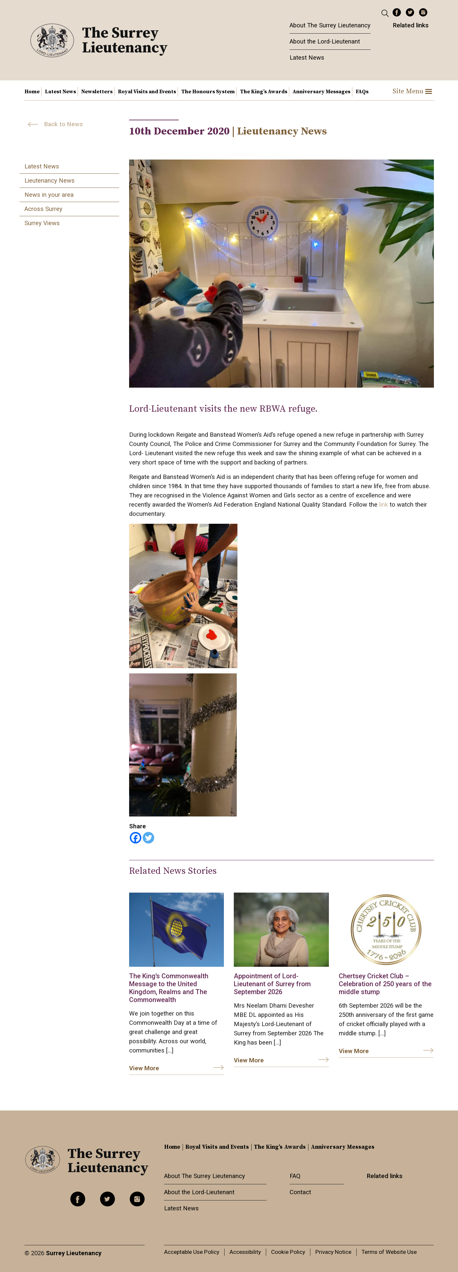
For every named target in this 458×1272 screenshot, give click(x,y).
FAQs (362, 91)
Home (32, 91)
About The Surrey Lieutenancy (330, 25)
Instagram (423, 12)
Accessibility (245, 1252)
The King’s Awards (263, 91)
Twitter (410, 12)
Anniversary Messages (321, 91)
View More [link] (144, 1068)
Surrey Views (42, 223)
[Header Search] (386, 12)
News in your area (49, 194)
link (384, 504)
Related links (411, 25)
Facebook (397, 12)
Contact (300, 1192)
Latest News (307, 57)
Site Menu (412, 91)
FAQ (295, 1176)
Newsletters (97, 91)
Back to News (63, 124)
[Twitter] (148, 837)
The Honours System (208, 91)
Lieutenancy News (49, 180)
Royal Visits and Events (147, 91)
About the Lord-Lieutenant (325, 41)
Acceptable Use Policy (191, 1252)
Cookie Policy (288, 1252)
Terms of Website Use (389, 1252)
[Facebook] (135, 837)
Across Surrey (43, 209)
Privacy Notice (333, 1252)
